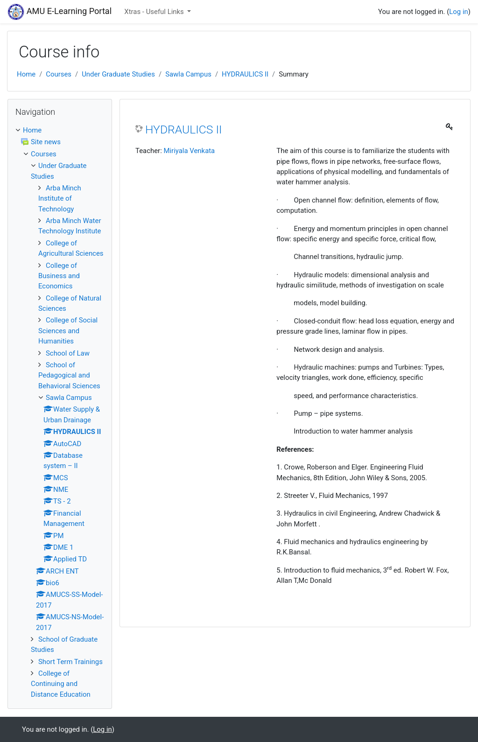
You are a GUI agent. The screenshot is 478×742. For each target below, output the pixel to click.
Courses (58, 74)
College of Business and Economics (59, 276)
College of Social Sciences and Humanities (68, 330)
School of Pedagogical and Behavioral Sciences (69, 375)
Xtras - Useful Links (154, 11)
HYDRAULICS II (245, 74)
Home (26, 74)
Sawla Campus (188, 74)
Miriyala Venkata (189, 151)
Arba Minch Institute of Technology (59, 198)
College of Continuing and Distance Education (61, 684)
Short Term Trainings (70, 662)
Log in (458, 11)
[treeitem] (59, 130)
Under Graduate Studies (118, 74)
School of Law (68, 353)
